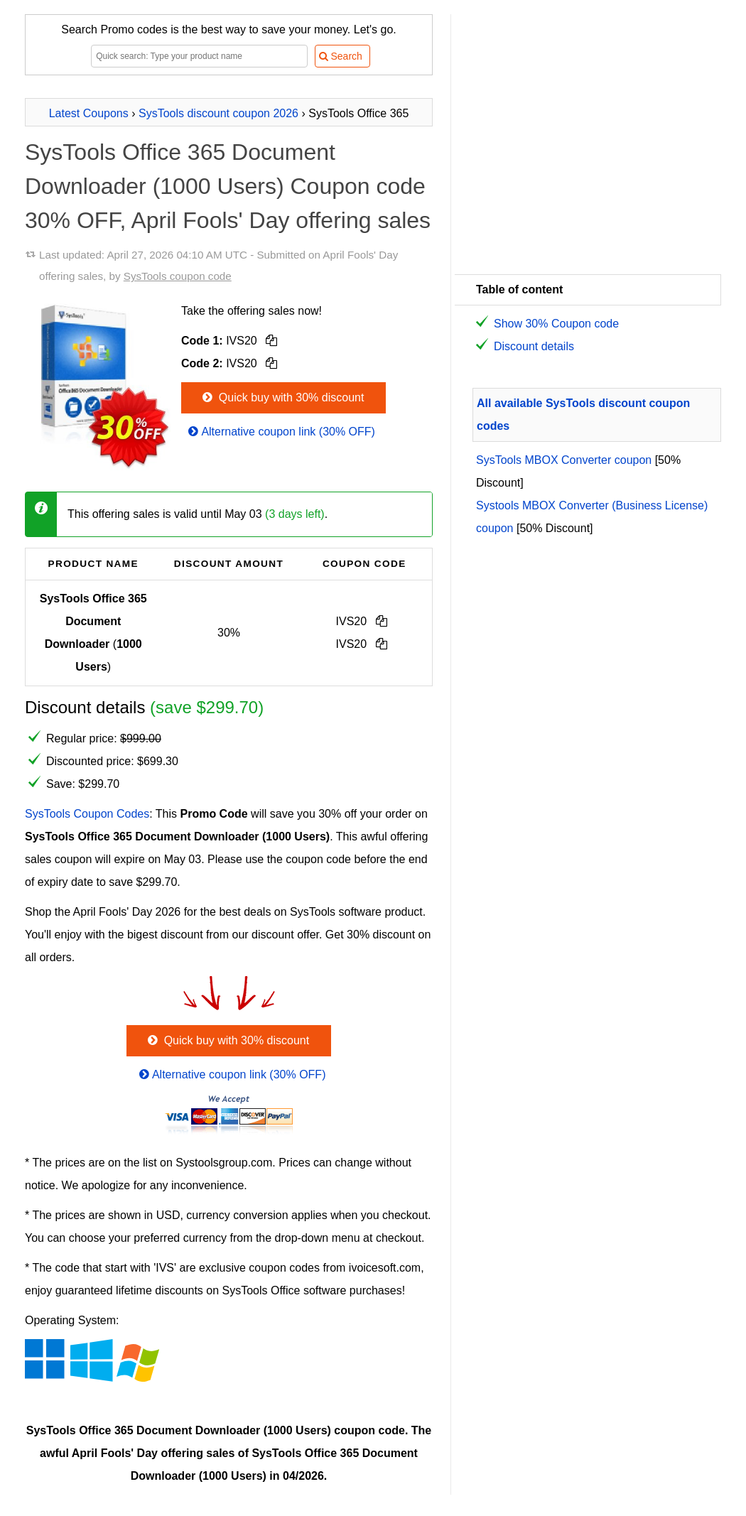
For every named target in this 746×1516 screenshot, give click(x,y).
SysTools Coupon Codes (87, 814)
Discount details (534, 346)
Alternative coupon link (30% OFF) (280, 432)
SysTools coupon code (178, 276)
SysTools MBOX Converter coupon (564, 460)
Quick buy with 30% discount (282, 397)
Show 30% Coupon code (556, 324)
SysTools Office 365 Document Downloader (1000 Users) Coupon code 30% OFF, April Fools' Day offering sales (228, 186)
